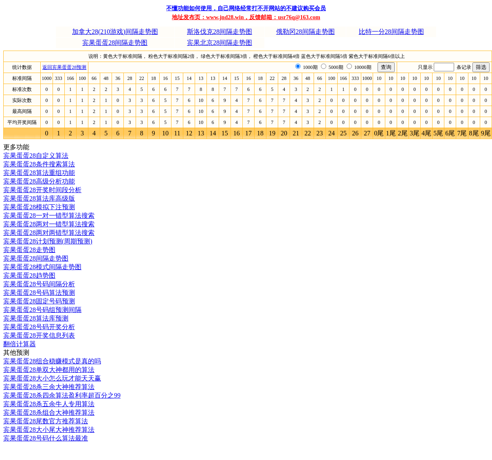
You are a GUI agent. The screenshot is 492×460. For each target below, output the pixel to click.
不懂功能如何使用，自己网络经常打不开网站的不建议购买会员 (246, 8)
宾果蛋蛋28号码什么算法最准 (45, 438)
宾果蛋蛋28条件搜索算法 (39, 164)
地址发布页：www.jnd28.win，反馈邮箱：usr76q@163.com (246, 17)
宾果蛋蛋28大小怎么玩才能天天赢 (52, 378)
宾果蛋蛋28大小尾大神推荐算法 (48, 429)
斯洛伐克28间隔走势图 (219, 31)
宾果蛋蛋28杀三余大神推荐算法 (48, 386)
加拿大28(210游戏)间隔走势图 (115, 31)
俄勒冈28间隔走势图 (305, 31)
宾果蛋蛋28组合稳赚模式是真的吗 (52, 361)
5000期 (336, 67)
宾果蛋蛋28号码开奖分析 (39, 326)
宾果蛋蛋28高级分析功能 (39, 181)
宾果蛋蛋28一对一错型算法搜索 (48, 215)
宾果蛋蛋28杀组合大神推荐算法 (48, 412)
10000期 (362, 67)
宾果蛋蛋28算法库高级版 (39, 198)
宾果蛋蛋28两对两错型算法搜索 (48, 232)
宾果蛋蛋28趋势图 (29, 275)
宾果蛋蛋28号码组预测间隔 (42, 309)
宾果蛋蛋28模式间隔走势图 (42, 266)
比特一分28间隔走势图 (391, 31)
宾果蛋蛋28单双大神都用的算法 (48, 369)
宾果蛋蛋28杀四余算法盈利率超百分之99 (62, 395)
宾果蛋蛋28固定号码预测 (39, 301)
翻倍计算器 (19, 344)
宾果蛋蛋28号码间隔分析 (39, 284)
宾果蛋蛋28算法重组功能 (39, 172)
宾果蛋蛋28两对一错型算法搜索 (48, 224)
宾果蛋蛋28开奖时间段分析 (42, 189)
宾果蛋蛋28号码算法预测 (39, 292)
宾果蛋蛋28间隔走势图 (114, 42)
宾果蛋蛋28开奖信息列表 (39, 335)
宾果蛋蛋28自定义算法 (35, 155)
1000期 (310, 67)
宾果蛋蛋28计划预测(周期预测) (47, 241)
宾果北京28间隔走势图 (219, 42)
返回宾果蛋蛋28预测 (64, 67)
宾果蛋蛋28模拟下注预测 (39, 206)
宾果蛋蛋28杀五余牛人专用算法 (48, 403)
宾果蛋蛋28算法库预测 (35, 318)
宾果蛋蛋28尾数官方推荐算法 (45, 421)
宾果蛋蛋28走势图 (29, 249)
